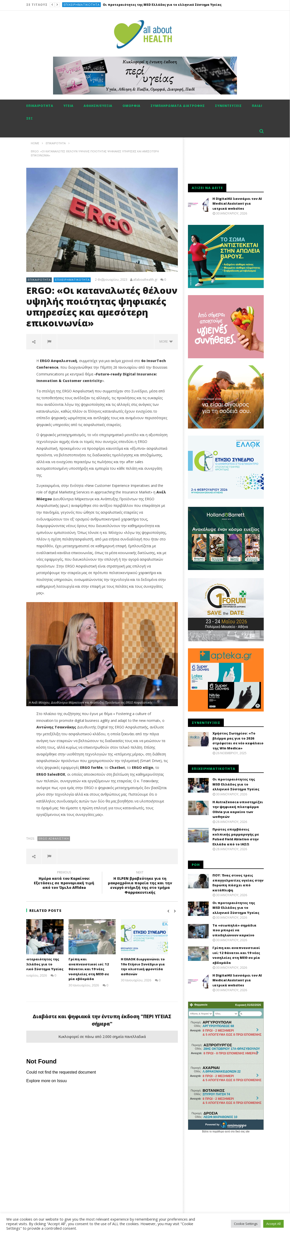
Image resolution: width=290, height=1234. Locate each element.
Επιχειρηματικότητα (82, 5)
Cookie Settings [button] (246, 1223)
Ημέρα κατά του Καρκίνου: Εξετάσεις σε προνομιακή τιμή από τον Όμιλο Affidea (64, 881)
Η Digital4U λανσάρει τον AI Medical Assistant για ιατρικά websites (237, 203)
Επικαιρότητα (39, 106)
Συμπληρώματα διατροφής (178, 106)
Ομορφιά (131, 106)
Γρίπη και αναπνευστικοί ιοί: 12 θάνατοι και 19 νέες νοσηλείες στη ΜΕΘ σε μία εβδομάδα (98, 969)
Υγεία (68, 106)
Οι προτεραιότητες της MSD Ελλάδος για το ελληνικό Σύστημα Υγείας (162, 5)
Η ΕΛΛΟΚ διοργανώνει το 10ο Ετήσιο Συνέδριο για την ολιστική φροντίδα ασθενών (153, 966)
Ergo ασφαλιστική (54, 838)
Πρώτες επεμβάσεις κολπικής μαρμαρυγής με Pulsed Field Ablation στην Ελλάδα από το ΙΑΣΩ (235, 836)
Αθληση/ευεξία (98, 106)
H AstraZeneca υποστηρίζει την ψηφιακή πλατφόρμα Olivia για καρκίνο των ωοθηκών (237, 809)
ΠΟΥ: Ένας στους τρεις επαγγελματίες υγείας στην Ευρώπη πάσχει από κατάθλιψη (237, 882)
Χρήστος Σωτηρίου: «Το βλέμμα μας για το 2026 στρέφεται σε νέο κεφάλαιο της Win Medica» (237, 740)
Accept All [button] (273, 1223)
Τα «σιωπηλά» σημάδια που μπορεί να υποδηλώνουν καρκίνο (234, 930)
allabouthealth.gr (145, 280)
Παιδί (257, 106)
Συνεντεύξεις (228, 106)
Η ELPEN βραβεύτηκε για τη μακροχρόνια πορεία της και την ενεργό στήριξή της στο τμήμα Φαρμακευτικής (140, 883)
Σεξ (29, 118)
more (166, 341)
